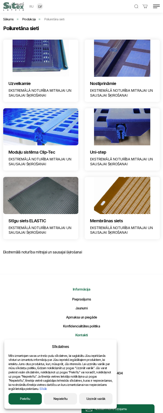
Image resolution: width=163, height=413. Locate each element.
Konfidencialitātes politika (81, 326)
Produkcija (29, 19)
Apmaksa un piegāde (81, 317)
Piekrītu (25, 398)
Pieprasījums (81, 299)
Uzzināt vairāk (95, 398)
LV (40, 6)
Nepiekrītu (60, 398)
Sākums (8, 19)
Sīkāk (43, 389)
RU (31, 6)
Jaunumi (81, 308)
